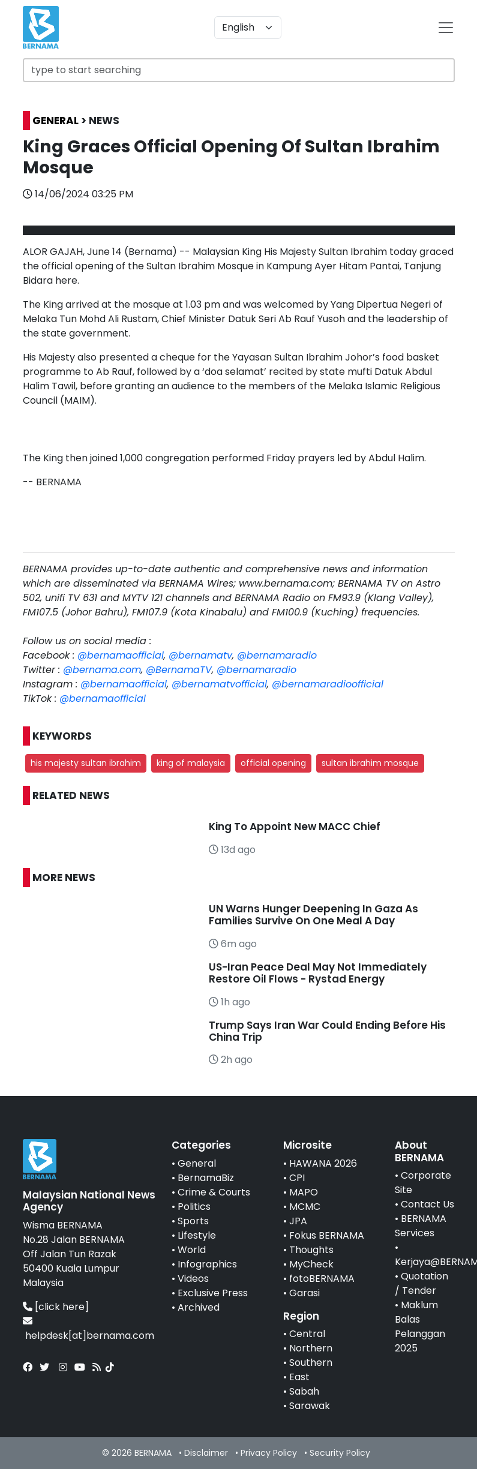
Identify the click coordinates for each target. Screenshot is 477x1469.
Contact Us (427, 1204)
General (197, 1163)
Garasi (304, 1293)
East (299, 1377)
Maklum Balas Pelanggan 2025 (420, 1326)
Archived (199, 1307)
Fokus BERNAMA (326, 1235)
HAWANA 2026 (323, 1163)
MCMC (304, 1206)
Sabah (304, 1391)
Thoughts (311, 1250)
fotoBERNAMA (322, 1278)
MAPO (303, 1192)
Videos (193, 1278)
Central (307, 1334)
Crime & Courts (214, 1192)
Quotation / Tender (421, 1283)
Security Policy (340, 1453)
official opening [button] (273, 763)
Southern (310, 1362)
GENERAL (55, 120)
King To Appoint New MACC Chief (294, 826)
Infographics (207, 1264)
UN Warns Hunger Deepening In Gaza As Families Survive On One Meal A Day (313, 915)
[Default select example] (247, 27)
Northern (310, 1348)
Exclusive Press (213, 1293)
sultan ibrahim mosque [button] (370, 763)
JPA (298, 1221)
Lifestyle (197, 1235)
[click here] (62, 1307)
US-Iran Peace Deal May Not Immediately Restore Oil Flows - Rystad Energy (318, 973)
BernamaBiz (206, 1178)
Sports (193, 1221)
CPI (297, 1178)
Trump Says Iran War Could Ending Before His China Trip (327, 1031)
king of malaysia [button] (191, 763)
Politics (194, 1206)
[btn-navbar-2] (446, 28)
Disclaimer (206, 1453)
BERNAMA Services (420, 1226)
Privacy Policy (269, 1453)
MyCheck (311, 1264)
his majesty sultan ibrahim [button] (86, 763)
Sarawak (309, 1406)
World (192, 1250)
